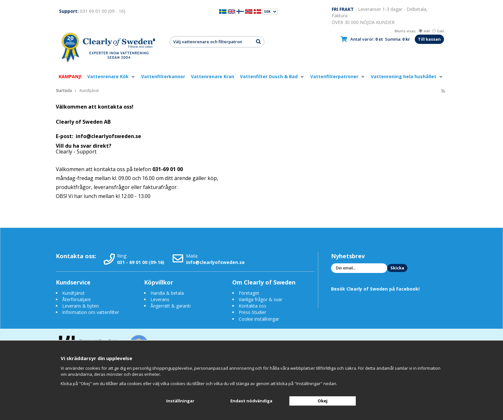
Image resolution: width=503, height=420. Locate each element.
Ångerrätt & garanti (170, 306)
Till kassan (429, 39)
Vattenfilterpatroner (337, 76)
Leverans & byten (80, 306)
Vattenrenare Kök (111, 76)
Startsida (64, 90)
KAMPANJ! (70, 76)
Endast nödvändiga (251, 401)
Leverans (159, 299)
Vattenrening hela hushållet (407, 76)
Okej (323, 401)
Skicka (397, 268)
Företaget (249, 293)
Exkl (438, 31)
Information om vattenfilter (90, 312)
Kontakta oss (252, 306)
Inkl (424, 31)
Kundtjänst (73, 293)
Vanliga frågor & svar (260, 299)
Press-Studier (252, 312)
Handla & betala (167, 293)
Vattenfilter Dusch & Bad (272, 76)
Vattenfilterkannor (163, 76)
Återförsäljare (76, 299)
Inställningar (180, 401)
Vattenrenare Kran (212, 76)
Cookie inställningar (259, 319)
